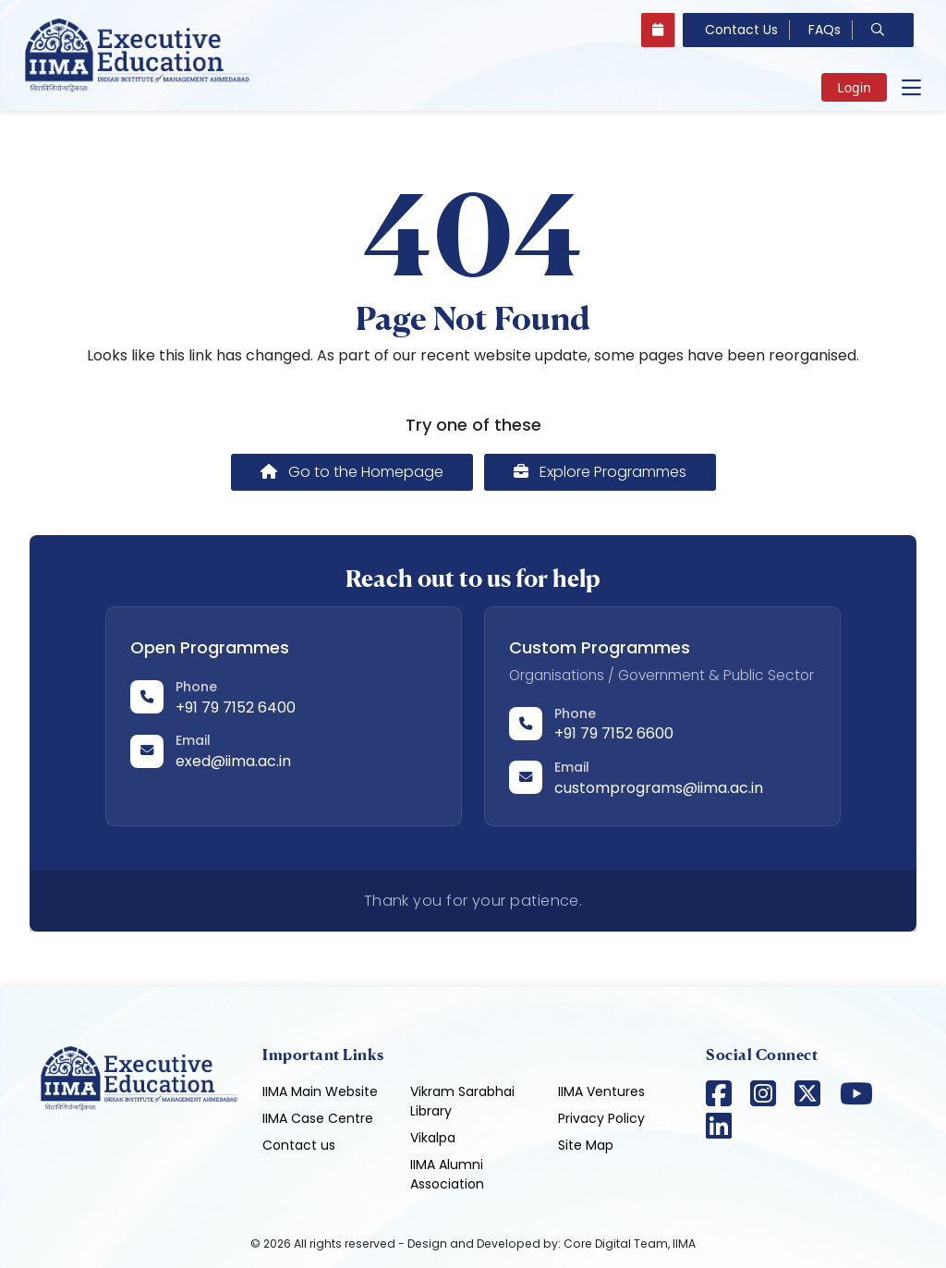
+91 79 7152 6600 (613, 733)
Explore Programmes (600, 471)
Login (854, 87)
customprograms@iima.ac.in (658, 788)
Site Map (585, 1145)
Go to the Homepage (352, 471)
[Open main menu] (911, 88)
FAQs (824, 29)
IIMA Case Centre (317, 1118)
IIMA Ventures (601, 1091)
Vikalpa (432, 1137)
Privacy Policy (601, 1118)
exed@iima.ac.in (233, 761)
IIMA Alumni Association (447, 1174)
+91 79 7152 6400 (236, 707)
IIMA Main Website (320, 1091)
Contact (741, 29)
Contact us (298, 1145)
